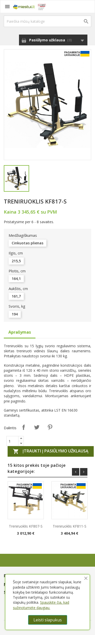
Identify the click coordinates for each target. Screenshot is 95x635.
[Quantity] (12, 441)
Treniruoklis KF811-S (69, 526)
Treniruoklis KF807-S (26, 526)
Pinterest (50, 427)
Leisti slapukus (47, 620)
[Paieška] (47, 21)
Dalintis (23, 427)
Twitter (37, 427)
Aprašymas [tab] (19, 332)
